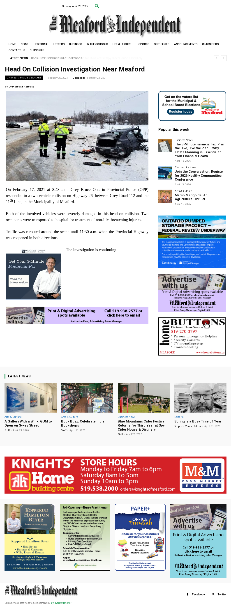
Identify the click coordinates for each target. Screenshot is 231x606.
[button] (97, 6)
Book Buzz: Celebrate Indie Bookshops (56, 58)
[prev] (216, 58)
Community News (185, 165)
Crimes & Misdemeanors (24, 78)
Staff (7, 430)
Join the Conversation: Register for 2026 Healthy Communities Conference (198, 173)
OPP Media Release (21, 86)
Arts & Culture (183, 188)
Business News (183, 140)
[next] (223, 58)
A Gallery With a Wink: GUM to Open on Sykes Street (28, 423)
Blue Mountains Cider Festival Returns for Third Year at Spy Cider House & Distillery (141, 425)
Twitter (222, 594)
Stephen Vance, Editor (187, 426)
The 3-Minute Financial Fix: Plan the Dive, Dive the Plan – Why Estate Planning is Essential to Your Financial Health (200, 149)
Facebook (198, 594)
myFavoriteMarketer (61, 602)
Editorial (179, 416)
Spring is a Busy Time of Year (198, 421)
